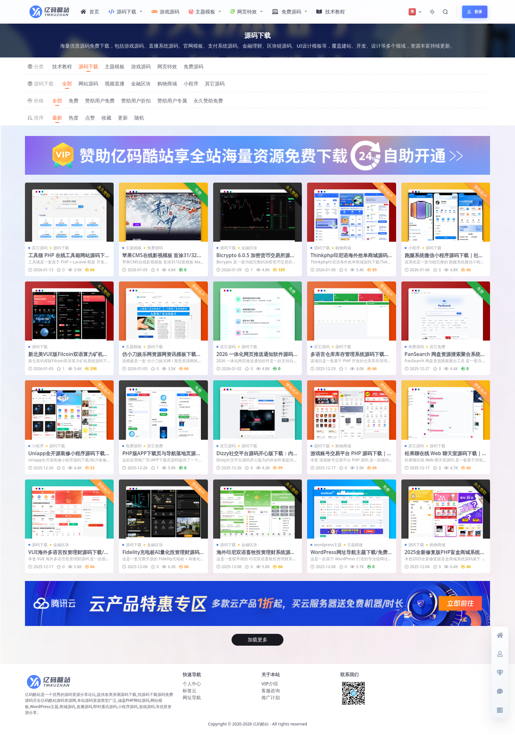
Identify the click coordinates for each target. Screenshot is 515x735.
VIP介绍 (269, 683)
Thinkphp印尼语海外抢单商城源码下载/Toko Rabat (351, 258)
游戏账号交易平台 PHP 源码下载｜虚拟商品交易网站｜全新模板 (351, 456)
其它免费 (437, 346)
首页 (89, 11)
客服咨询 (270, 690)
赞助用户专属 (172, 100)
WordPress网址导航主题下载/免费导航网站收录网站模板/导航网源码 (351, 555)
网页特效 (243, 11)
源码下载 (122, 11)
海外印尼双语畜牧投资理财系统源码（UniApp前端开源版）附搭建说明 (255, 555)
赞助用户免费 (100, 100)
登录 (474, 11)
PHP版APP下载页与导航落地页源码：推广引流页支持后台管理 (159, 456)
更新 (123, 117)
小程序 (191, 83)
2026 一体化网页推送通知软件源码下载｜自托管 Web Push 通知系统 (257, 357)
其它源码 (215, 83)
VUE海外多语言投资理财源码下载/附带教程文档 (68, 555)
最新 (57, 117)
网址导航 (192, 697)
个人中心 (192, 683)
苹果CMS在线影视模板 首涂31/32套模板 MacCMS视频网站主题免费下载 (162, 258)
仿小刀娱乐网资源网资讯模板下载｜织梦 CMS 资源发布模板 (161, 357)
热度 (73, 117)
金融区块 (141, 83)
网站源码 (88, 83)
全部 (67, 83)
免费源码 (286, 11)
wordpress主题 (328, 544)
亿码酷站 (261, 724)
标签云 (189, 690)
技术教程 (330, 11)
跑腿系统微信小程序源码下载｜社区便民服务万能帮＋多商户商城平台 (444, 258)
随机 (139, 117)
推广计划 (270, 697)
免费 (73, 100)
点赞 (90, 117)
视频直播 (114, 83)
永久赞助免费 (208, 100)
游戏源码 (165, 11)
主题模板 (202, 11)
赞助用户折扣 (136, 100)
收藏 (106, 117)
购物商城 (167, 83)
